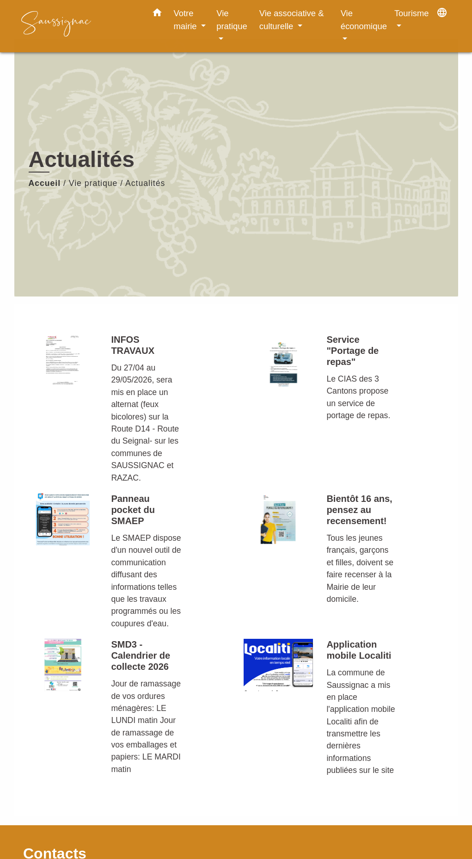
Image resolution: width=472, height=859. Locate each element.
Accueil (45, 183)
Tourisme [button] (411, 13)
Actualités (145, 183)
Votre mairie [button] (186, 19)
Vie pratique (93, 183)
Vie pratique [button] (231, 19)
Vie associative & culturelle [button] (291, 19)
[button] (157, 14)
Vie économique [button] (364, 19)
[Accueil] (79, 26)
